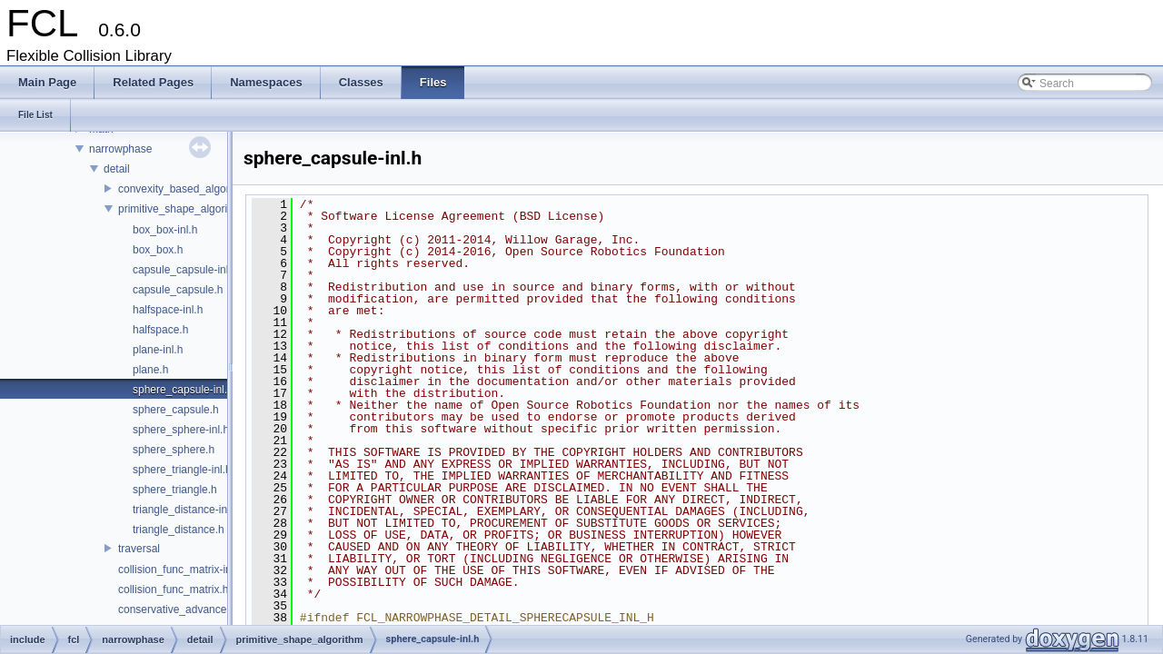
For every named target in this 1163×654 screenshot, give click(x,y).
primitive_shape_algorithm (181, 209)
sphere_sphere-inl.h (181, 429)
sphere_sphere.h (173, 449)
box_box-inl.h (165, 229)
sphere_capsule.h (176, 409)
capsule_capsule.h (178, 289)
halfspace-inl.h (168, 309)
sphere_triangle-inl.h (182, 469)
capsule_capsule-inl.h (185, 269)
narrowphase (120, 149)
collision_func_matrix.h (173, 589)
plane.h (150, 369)
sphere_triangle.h (175, 489)
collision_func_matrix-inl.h (180, 569)
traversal (139, 548)
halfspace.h (160, 329)
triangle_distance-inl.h (186, 509)
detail (117, 169)
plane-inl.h (158, 349)
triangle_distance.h (178, 529)
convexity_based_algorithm (184, 189)
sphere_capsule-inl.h (183, 389)
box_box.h (158, 249)
